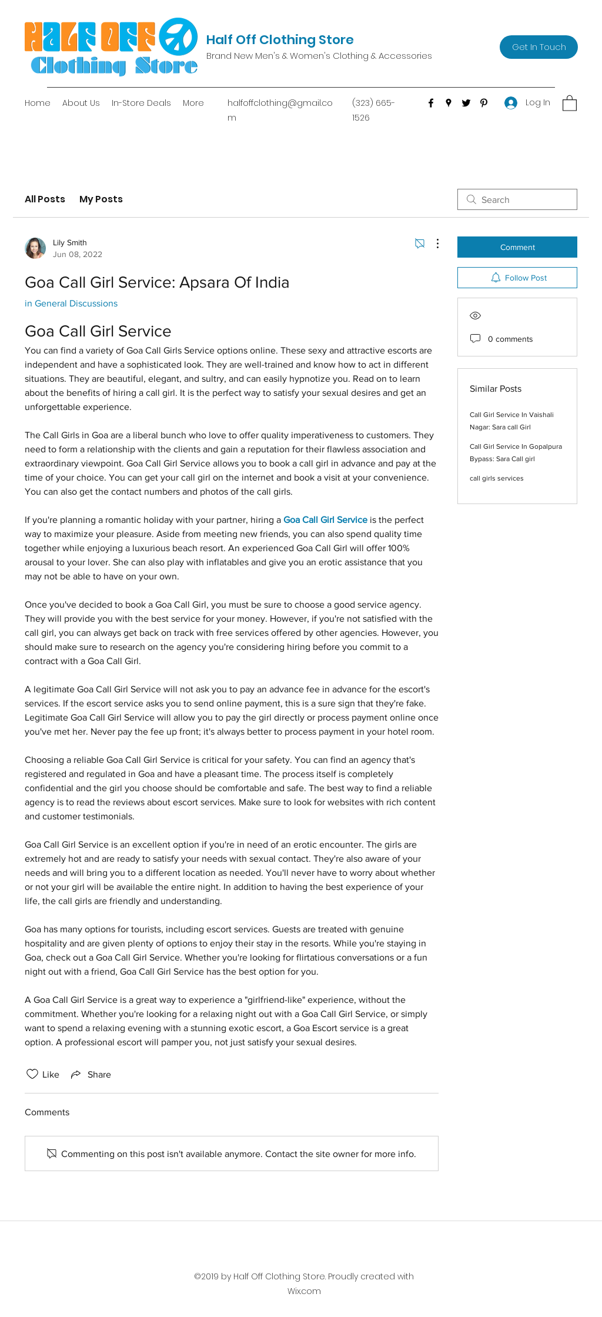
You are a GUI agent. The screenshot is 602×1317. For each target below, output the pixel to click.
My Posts (101, 199)
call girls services (497, 478)
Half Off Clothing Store (280, 40)
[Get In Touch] (539, 47)
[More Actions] (431, 243)
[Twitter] (466, 103)
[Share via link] (90, 1074)
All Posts (45, 199)
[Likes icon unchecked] (32, 1074)
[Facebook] (431, 103)
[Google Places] (448, 103)
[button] (570, 102)
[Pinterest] (484, 103)
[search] (517, 199)
